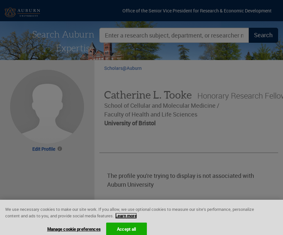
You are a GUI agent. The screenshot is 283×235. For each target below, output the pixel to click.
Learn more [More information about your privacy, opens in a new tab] (126, 218)
